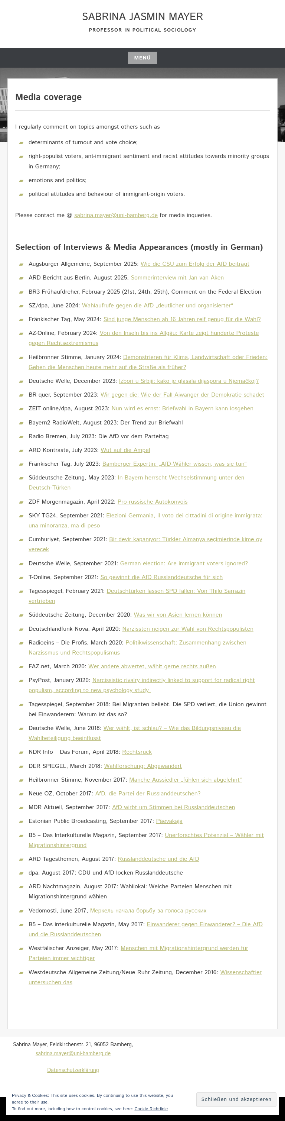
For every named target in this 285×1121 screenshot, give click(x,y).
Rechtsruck (137, 752)
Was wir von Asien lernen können (178, 615)
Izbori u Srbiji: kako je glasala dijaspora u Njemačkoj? (189, 381)
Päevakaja (169, 821)
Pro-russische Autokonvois (153, 502)
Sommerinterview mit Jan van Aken (177, 278)
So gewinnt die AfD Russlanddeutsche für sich (161, 577)
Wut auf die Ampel (125, 450)
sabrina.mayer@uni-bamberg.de (116, 215)
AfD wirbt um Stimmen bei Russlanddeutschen (173, 807)
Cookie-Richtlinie (151, 1109)
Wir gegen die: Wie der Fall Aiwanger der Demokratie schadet (182, 395)
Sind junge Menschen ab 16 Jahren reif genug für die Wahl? (182, 319)
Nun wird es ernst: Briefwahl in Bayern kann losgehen (183, 408)
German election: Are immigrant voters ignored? (183, 563)
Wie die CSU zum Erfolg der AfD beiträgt (195, 264)
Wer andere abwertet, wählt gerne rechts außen (152, 666)
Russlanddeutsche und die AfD (158, 859)
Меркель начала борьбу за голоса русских (148, 911)
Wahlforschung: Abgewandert (143, 766)
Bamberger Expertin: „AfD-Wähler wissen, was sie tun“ (174, 464)
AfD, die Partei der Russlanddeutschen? (147, 793)
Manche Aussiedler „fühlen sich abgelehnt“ (185, 780)
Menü (142, 58)
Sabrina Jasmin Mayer (142, 17)
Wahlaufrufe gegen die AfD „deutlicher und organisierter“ (157, 305)
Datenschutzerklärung (73, 1070)
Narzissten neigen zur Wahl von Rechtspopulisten (187, 629)
